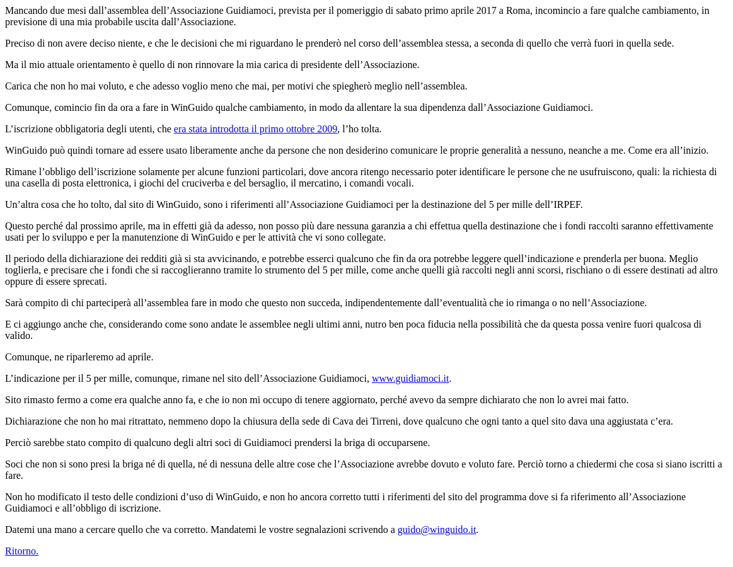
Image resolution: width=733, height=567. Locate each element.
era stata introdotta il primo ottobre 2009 (256, 128)
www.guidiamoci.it (410, 378)
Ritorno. (21, 551)
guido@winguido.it (437, 529)
